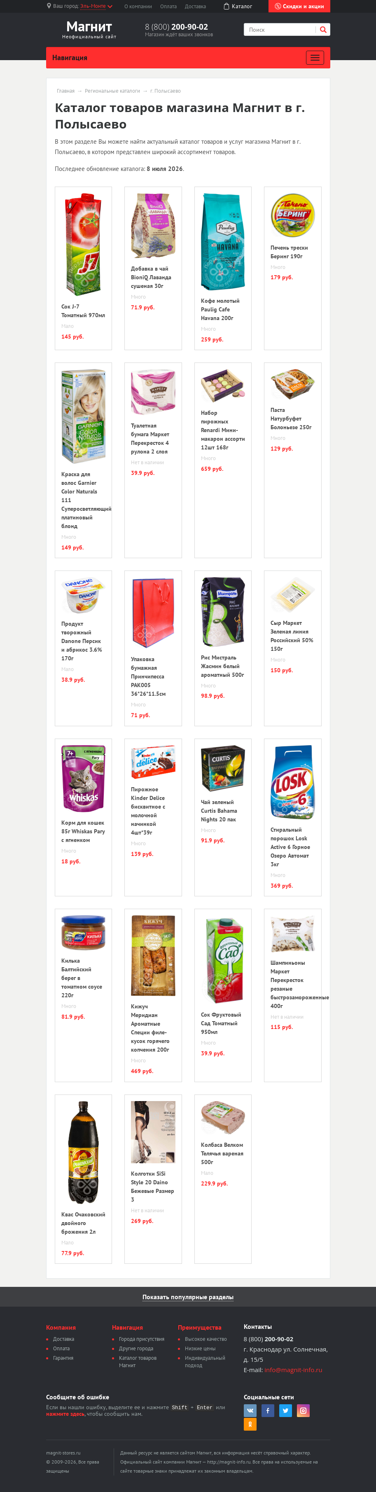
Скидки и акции (299, 6)
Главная (66, 91)
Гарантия (63, 1357)
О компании (138, 6)
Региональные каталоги (112, 91)
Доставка (195, 6)
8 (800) (176, 26)
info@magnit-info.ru (293, 1370)
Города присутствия (141, 1338)
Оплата (168, 6)
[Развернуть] (315, 58)
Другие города (136, 1348)
